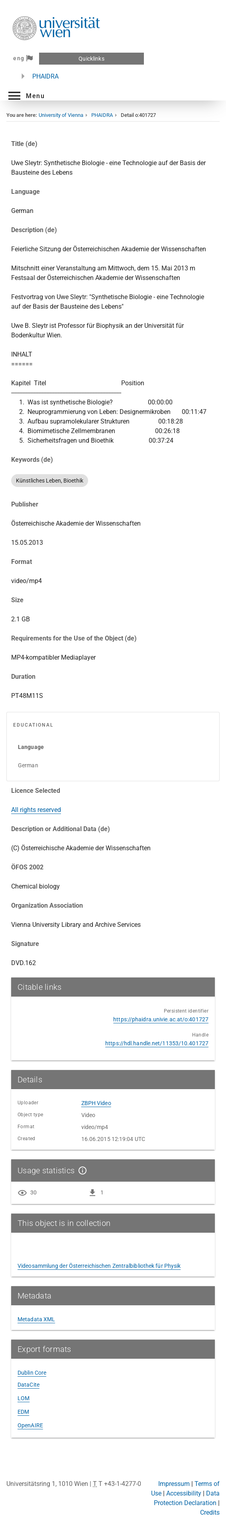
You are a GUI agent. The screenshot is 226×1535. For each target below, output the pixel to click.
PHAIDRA (45, 76)
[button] (25, 95)
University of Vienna (61, 115)
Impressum (174, 1484)
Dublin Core (32, 1372)
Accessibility (183, 1493)
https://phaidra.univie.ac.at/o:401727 (160, 1019)
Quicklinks (91, 58)
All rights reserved (36, 810)
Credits (210, 1512)
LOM (23, 1398)
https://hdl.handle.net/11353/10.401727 (156, 1043)
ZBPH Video (96, 1103)
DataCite (28, 1384)
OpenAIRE (30, 1425)
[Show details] (81, 1170)
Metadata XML (36, 1319)
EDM (23, 1412)
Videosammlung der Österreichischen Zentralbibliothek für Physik (99, 1266)
